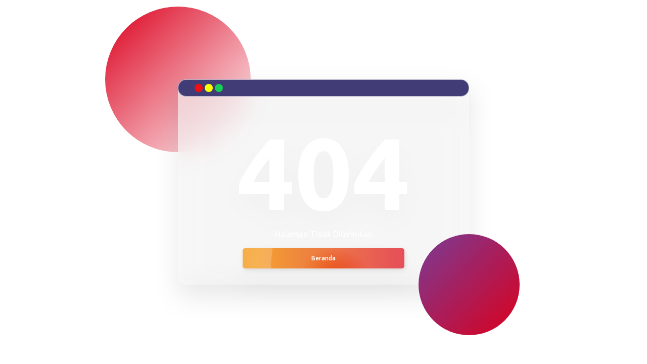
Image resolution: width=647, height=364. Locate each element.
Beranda (323, 258)
